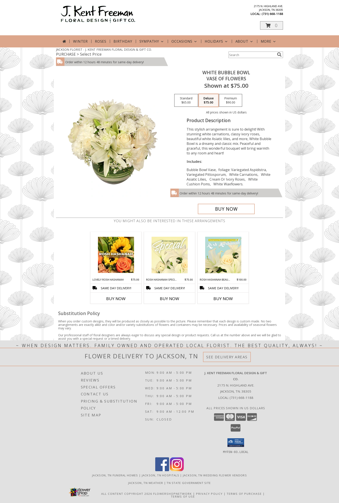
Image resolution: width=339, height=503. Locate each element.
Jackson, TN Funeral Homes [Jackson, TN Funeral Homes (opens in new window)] (115, 475)
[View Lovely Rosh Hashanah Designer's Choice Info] (116, 255)
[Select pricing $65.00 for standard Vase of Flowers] (186, 100)
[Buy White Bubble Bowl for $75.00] (226, 209)
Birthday (123, 41)
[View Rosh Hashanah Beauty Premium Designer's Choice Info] (223, 255)
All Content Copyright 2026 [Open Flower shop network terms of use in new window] (126, 493)
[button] (271, 25)
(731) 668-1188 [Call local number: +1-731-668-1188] (272, 14)
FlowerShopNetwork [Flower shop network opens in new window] (172, 493)
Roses (100, 41)
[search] (279, 54)
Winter (80, 41)
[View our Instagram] (177, 470)
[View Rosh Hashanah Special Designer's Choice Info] (170, 255)
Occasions (184, 41)
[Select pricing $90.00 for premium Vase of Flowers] (230, 100)
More (269, 41)
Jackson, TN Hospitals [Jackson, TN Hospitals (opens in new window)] (160, 475)
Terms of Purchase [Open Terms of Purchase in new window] (244, 493)
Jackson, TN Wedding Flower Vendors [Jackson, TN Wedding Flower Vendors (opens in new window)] (215, 475)
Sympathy (151, 41)
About (244, 41)
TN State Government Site (189, 483)
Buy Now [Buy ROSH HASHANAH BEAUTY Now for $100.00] (223, 298)
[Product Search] (252, 55)
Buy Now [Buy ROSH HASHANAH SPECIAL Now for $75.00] (169, 298)
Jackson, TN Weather (145, 483)
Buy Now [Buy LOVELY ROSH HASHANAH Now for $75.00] (116, 298)
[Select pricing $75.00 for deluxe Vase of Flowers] (208, 100)
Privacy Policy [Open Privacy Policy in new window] (209, 493)
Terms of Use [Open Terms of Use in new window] (183, 496)
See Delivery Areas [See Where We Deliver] (227, 356)
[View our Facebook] (162, 470)
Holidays (216, 41)
